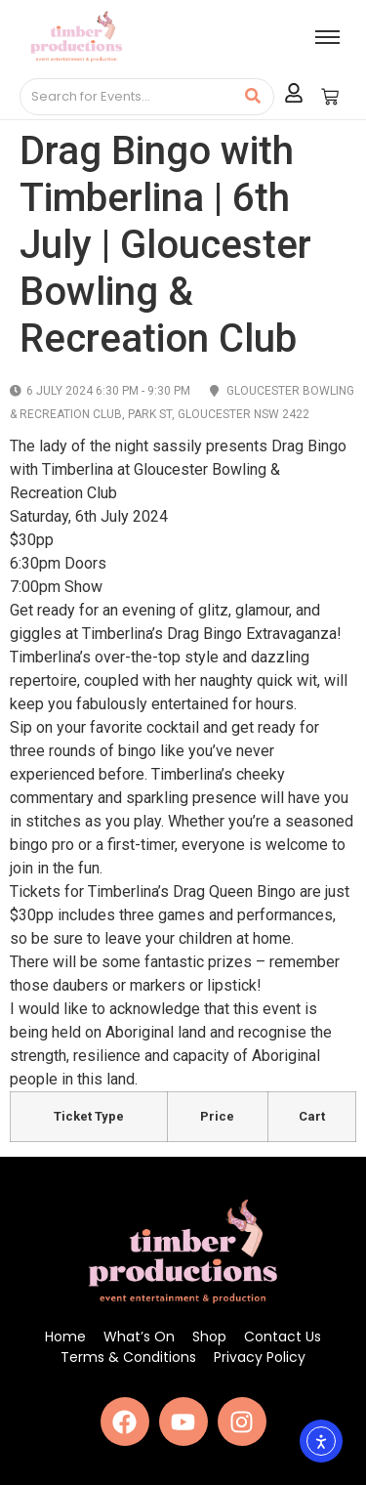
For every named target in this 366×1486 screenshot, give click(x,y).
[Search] (126, 96)
